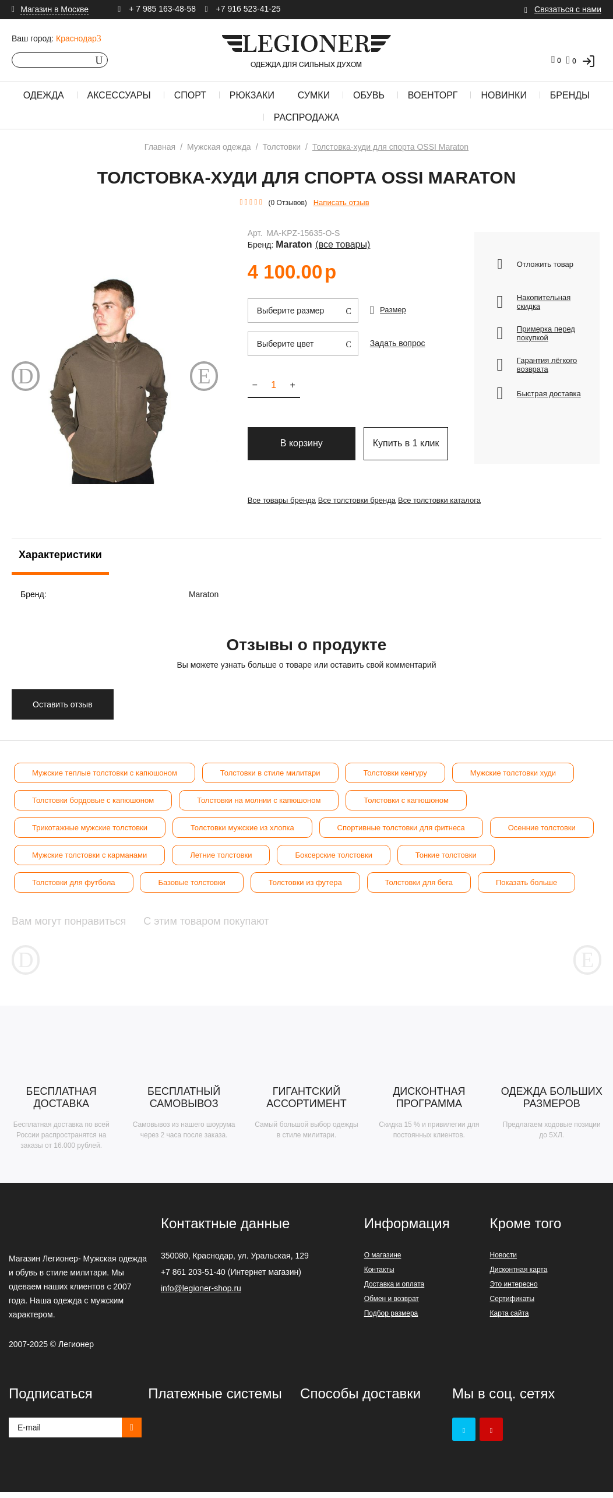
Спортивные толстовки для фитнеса (401, 827)
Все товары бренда (282, 498)
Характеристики (60, 555)
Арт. (255, 235)
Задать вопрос (395, 331)
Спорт (190, 95)
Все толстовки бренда (365, 498)
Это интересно (514, 1290)
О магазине (382, 1261)
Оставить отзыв (63, 704)
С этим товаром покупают (283, 921)
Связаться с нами (567, 9)
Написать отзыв (341, 202)
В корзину (301, 437)
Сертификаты (512, 1304)
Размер (393, 299)
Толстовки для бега (419, 882)
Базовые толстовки (191, 882)
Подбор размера (391, 1319)
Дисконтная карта (519, 1275)
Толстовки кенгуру (395, 773)
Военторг (433, 95)
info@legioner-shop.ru (201, 1294)
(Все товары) (433, 235)
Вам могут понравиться (88, 921)
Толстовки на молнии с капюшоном (258, 800)
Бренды (570, 95)
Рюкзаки (252, 95)
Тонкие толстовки (446, 855)
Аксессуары (119, 95)
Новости (503, 1261)
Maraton (396, 235)
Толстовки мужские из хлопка (242, 827)
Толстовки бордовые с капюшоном (93, 800)
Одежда (43, 95)
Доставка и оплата (394, 1290)
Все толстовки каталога (456, 498)
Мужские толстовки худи (513, 773)
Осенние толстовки (542, 827)
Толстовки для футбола (73, 882)
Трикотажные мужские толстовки (89, 827)
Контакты (379, 1275)
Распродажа (306, 117)
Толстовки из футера (305, 882)
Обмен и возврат (391, 1304)
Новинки (504, 95)
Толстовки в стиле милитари (270, 773)
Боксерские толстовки (333, 855)
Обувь (369, 95)
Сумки (314, 95)
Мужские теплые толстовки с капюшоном (104, 773)
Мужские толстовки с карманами (89, 855)
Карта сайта (509, 1319)
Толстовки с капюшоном (406, 800)
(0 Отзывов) (288, 203)
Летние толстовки (221, 855)
